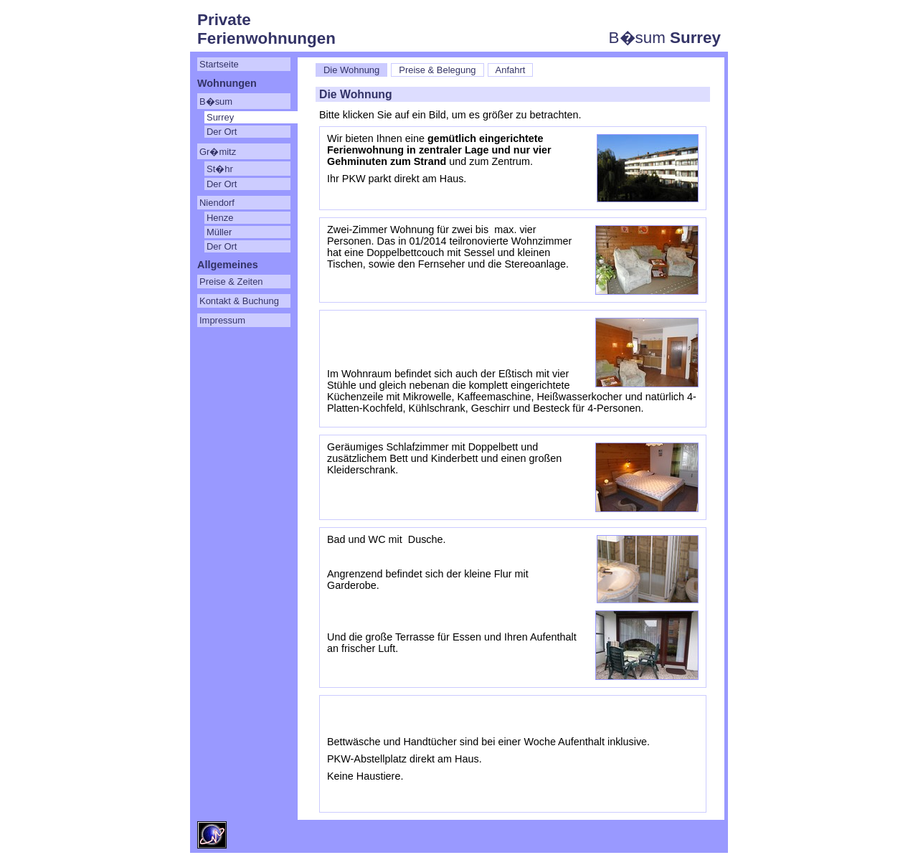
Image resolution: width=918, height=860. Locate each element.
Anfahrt (511, 70)
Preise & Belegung (437, 70)
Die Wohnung (351, 70)
